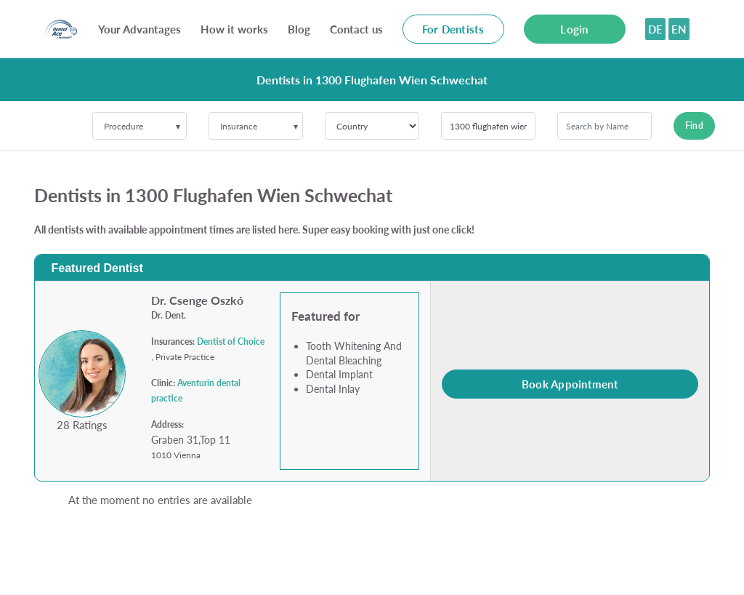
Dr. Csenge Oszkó (197, 300)
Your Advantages (139, 29)
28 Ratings (82, 424)
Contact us (356, 29)
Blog (299, 29)
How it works (234, 29)
